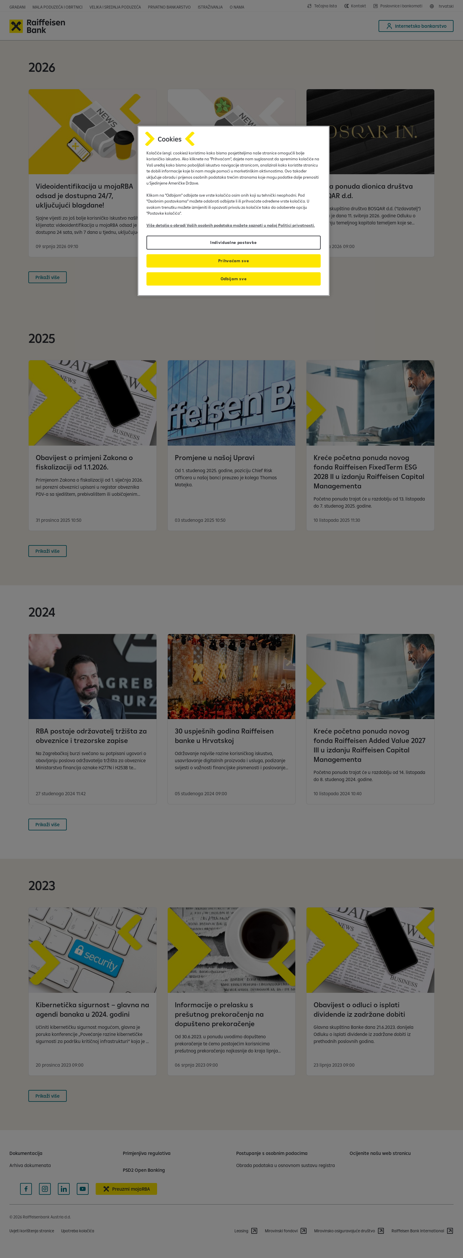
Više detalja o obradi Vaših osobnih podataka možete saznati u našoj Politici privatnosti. (230, 225)
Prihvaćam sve (233, 260)
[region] (234, 211)
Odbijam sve (234, 278)
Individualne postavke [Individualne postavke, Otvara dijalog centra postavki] (233, 242)
